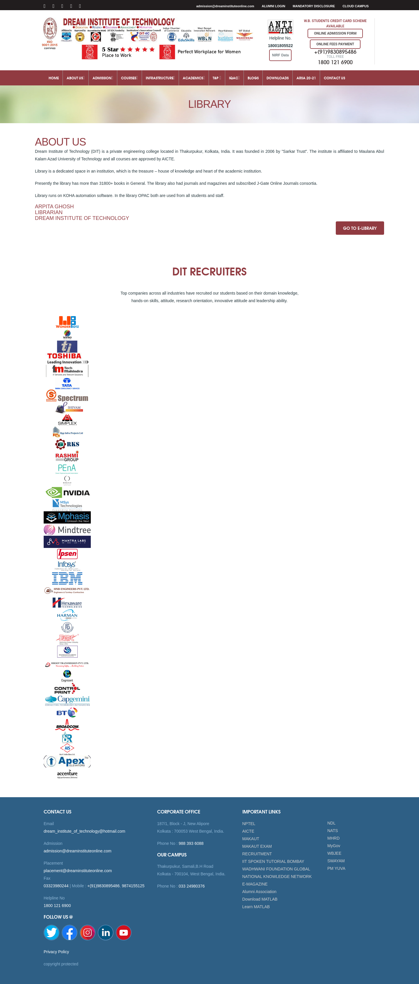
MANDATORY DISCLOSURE (314, 6)
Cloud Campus (355, 6)
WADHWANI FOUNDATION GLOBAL (276, 869)
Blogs (253, 77)
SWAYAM (336, 860)
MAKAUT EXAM (257, 846)
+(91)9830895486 (103, 885)
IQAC (234, 77)
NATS (332, 830)
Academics (194, 77)
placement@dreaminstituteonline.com (78, 870)
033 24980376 (191, 886)
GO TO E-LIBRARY (360, 228)
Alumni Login (273, 6)
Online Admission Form (335, 33)
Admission (103, 77)
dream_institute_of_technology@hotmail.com (84, 831)
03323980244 (56, 885)
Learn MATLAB (256, 906)
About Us (76, 77)
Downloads (278, 77)
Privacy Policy (56, 951)
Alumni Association (259, 891)
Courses (129, 77)
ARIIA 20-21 (306, 77)
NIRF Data (280, 55)
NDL (331, 823)
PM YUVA (336, 868)
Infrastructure (160, 77)
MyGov (333, 845)
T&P (217, 77)
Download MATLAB (260, 899)
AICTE (248, 831)
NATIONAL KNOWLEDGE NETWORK (277, 876)
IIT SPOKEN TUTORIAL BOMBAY (273, 861)
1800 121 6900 (57, 905)
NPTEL (248, 823)
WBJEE (334, 853)
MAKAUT (250, 838)
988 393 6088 (190, 843)
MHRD (333, 838)
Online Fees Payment (335, 44)
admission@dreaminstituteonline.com (225, 6)
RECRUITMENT (257, 854)
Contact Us (334, 77)
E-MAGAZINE (255, 884)
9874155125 (133, 885)
